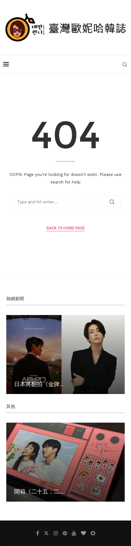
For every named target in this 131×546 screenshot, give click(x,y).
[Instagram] (56, 533)
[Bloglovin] (83, 533)
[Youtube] (74, 533)
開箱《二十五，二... (38, 491)
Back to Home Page (66, 228)
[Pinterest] (65, 533)
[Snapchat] (93, 533)
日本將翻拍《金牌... (38, 384)
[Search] (125, 64)
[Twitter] (46, 533)
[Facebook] (37, 533)
